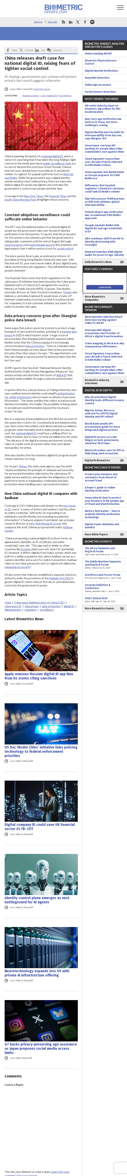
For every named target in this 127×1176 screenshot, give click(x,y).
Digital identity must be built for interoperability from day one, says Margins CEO (104, 135)
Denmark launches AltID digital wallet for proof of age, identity (104, 253)
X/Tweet (29, 50)
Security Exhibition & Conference (105, 588)
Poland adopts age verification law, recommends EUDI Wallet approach (104, 215)
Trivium (67, 292)
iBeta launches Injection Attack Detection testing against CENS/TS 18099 (104, 320)
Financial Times (58, 196)
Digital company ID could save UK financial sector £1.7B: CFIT (40, 827)
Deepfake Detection (97, 77)
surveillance (47, 609)
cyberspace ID (13, 606)
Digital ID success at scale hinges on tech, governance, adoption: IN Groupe (102, 440)
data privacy (32, 606)
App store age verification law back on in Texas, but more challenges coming (103, 122)
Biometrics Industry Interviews (97, 382)
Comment (57, 50)
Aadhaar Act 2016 (59, 578)
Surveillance (65, 95)
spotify (92, 22)
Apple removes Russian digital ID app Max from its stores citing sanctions (39, 676)
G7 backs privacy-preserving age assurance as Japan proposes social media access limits (41, 1048)
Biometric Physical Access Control (101, 62)
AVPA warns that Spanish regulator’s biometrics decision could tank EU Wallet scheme (104, 188)
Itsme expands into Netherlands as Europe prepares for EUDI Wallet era (104, 175)
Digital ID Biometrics (97, 460)
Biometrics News (30, 95)
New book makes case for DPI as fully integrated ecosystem (104, 452)
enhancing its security (17, 567)
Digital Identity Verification (101, 70)
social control (65, 248)
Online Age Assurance (98, 84)
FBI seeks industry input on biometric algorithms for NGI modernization (102, 109)
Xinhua (23, 466)
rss (63, 22)
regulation (30, 609)
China (8, 602)
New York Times (33, 196)
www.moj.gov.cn (14, 244)
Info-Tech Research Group (45, 523)
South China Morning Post (20, 199)
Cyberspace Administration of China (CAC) (39, 602)
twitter (77, 22)
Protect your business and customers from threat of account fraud (101, 477)
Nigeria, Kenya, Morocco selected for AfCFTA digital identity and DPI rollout (101, 413)
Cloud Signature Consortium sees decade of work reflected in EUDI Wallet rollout (103, 162)
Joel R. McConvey (42, 89)
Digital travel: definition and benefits (102, 526)
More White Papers (96, 534)
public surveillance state (57, 163)
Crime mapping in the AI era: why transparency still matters (104, 345)
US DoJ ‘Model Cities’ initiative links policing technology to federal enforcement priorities (41, 751)
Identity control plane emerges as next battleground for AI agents (37, 900)
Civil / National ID (49, 95)
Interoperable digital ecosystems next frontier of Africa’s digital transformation (104, 333)
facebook (85, 22)
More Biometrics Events (99, 608)
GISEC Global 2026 (105, 600)
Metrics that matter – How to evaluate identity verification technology (102, 514)
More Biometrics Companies (95, 298)
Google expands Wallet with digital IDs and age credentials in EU (103, 228)
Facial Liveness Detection (100, 91)
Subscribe (52, 22)
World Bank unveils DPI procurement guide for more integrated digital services (102, 427)
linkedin (70, 22)
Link (43, 50)
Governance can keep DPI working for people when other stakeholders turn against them (104, 148)
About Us (38, 22)
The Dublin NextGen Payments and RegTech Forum (105, 564)
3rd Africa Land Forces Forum (105, 576)
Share (14, 50)
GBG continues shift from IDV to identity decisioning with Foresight (104, 241)
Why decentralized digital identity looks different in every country (104, 400)
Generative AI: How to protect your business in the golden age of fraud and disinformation (104, 501)
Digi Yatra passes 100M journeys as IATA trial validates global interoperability (105, 202)
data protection (35, 346)
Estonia (25, 549)
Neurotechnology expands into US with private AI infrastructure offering (37, 973)
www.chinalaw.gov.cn (41, 244)
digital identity (13, 609)
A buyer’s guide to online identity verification (100, 489)
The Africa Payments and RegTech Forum (105, 551)
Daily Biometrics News (98, 262)
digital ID (61, 375)
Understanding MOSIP (98, 53)
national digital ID (53, 156)
